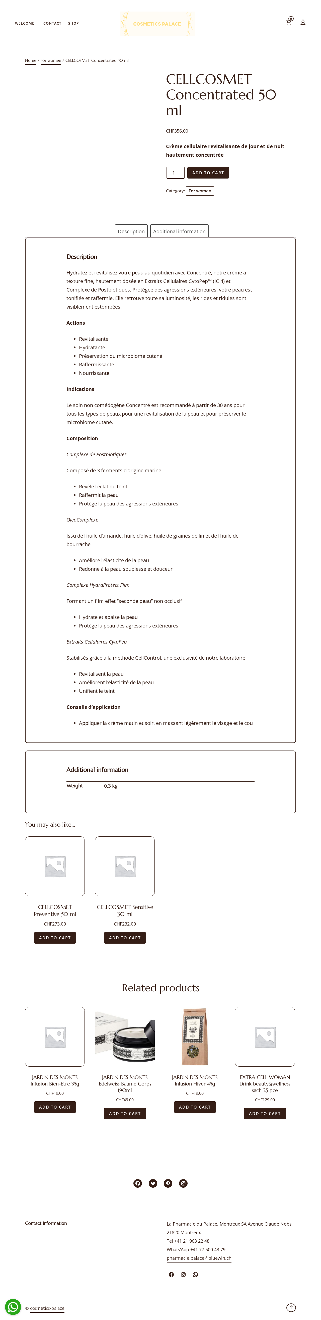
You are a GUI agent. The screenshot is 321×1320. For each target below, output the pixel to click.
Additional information (179, 231)
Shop (73, 23)
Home (30, 60)
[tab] (131, 231)
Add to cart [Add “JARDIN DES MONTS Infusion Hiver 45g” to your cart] (195, 1107)
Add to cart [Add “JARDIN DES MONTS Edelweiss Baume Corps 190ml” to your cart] (125, 1113)
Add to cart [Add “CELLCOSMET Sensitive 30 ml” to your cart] (125, 938)
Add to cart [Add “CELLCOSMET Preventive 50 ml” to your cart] (55, 938)
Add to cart (208, 173)
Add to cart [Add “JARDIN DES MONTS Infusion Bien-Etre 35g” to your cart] (55, 1107)
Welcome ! (26, 23)
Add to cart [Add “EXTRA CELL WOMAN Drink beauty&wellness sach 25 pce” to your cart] (265, 1113)
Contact (52, 23)
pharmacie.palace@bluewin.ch (199, 1258)
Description (131, 231)
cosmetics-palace (47, 1308)
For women (51, 60)
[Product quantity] (176, 173)
